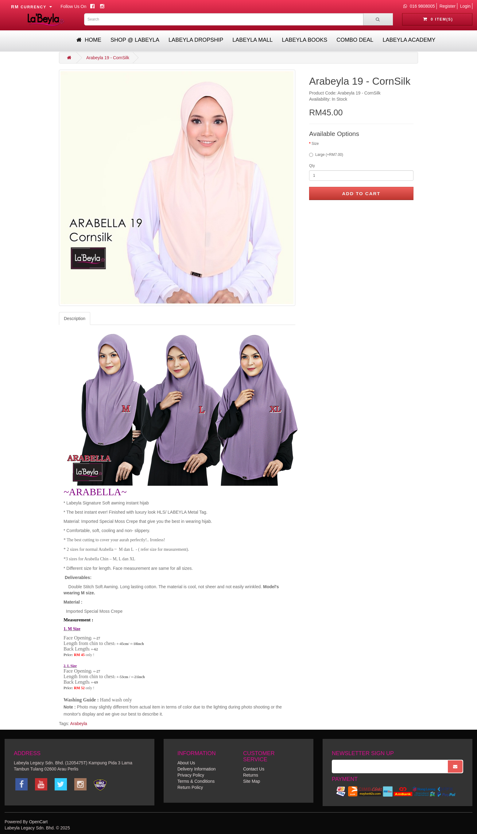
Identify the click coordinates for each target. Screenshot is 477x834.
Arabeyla (78, 723)
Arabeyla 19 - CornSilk (107, 57)
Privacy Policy (190, 775)
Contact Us (253, 768)
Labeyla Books (304, 40)
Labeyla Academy (408, 40)
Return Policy (190, 787)
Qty (312, 166)
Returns (250, 775)
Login (465, 6)
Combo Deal (354, 40)
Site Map (251, 781)
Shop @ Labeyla (135, 40)
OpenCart (38, 821)
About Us (186, 762)
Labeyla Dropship (196, 40)
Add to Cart (361, 193)
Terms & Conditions (196, 781)
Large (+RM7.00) (326, 155)
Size (315, 143)
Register (448, 6)
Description (74, 318)
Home (88, 40)
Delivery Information (196, 768)
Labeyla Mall (252, 40)
